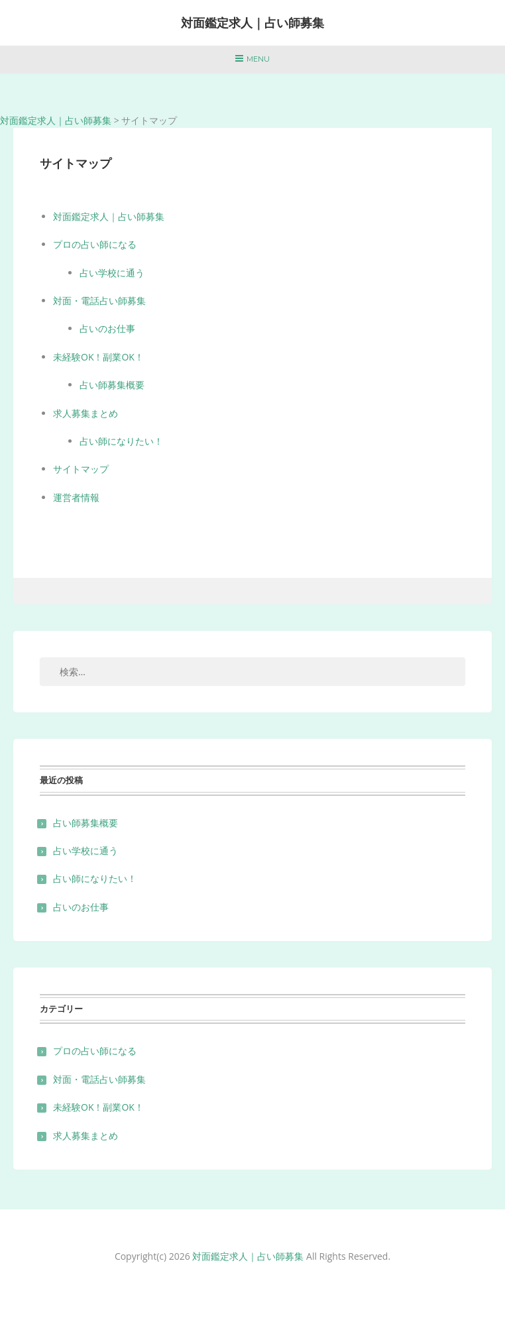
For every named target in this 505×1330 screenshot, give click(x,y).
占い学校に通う (112, 272)
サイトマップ (81, 469)
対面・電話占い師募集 (99, 300)
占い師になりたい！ (121, 441)
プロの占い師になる (95, 244)
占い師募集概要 (112, 384)
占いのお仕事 (107, 328)
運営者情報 (76, 497)
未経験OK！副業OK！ (98, 357)
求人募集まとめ (85, 413)
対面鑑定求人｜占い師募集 (252, 22)
